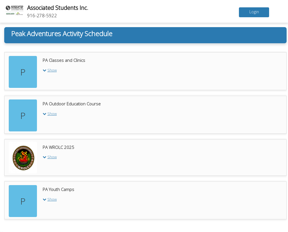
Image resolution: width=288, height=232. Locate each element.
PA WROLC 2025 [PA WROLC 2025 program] (58, 147)
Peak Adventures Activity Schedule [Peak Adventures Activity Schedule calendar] (61, 33)
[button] (163, 70)
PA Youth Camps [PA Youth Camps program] (58, 189)
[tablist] (145, 133)
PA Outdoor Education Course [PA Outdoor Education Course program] (72, 104)
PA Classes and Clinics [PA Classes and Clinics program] (64, 60)
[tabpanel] (145, 135)
